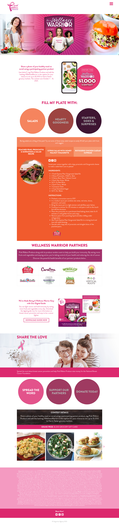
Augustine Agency (58, 521)
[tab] (32, 121)
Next (103, 446)
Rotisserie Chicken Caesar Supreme (88, 151)
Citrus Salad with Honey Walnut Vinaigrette (59, 151)
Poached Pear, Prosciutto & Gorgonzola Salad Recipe (31, 151)
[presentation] (32, 121)
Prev (15, 446)
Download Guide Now (36, 320)
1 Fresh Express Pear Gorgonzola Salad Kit (66, 173)
